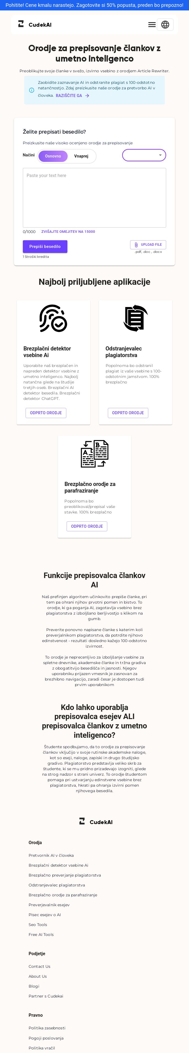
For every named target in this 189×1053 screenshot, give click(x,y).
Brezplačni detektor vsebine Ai (59, 865)
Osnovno (53, 156)
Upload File (148, 245)
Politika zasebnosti (47, 1028)
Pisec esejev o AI (45, 914)
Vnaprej (81, 156)
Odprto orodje (46, 413)
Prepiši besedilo (45, 246)
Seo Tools (38, 924)
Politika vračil (42, 1048)
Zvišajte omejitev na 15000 (68, 232)
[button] (144, 155)
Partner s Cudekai (46, 996)
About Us (38, 976)
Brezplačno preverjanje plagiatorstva (65, 875)
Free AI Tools (41, 934)
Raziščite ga (73, 95)
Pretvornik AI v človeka (51, 855)
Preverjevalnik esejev (49, 904)
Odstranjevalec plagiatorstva (57, 885)
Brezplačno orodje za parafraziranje (63, 894)
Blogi (34, 986)
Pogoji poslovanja (46, 1038)
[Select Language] (165, 24)
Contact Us (40, 966)
